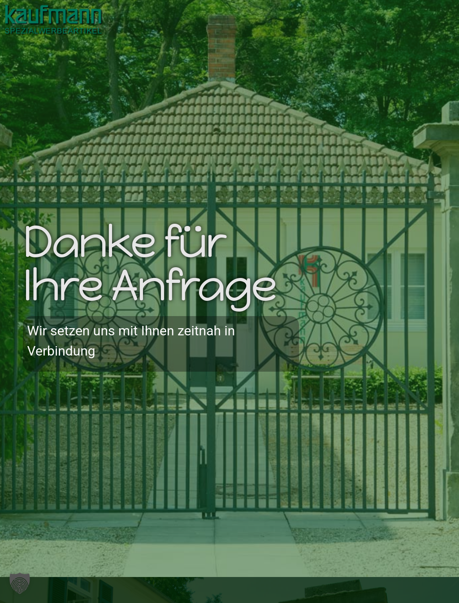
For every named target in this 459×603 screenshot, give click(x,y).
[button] (310, 25)
